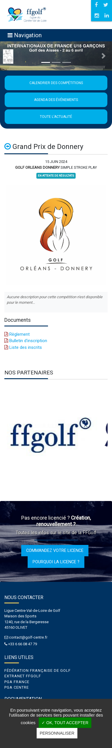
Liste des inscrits (23, 347)
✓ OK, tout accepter (65, 722)
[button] (8, 55)
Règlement (17, 334)
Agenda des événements (56, 100)
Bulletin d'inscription (25, 340)
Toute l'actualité (56, 117)
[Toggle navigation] (24, 35)
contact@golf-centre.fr (28, 637)
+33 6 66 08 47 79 (22, 644)
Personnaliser (57, 733)
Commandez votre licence (54, 550)
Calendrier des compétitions (56, 83)
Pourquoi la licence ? (56, 561)
